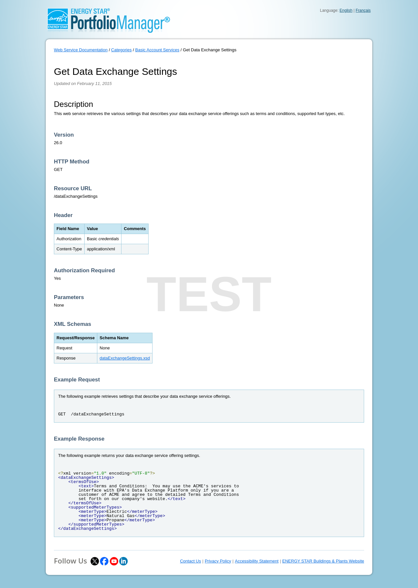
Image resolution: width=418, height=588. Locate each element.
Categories (121, 49)
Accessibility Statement (257, 561)
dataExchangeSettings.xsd (125, 358)
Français (363, 10)
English (346, 10)
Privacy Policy (218, 561)
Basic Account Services (157, 49)
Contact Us (190, 561)
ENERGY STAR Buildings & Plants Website (323, 561)
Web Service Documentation (81, 49)
